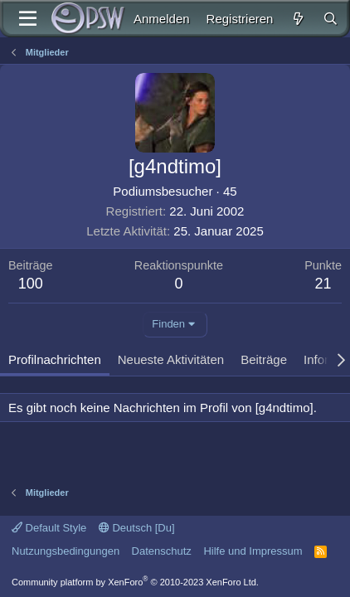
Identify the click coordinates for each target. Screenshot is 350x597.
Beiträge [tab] (264, 359)
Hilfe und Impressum (252, 551)
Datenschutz (162, 551)
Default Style (49, 528)
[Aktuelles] (297, 19)
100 (30, 283)
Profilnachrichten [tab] (54, 359)
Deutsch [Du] (137, 528)
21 (323, 283)
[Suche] (330, 19)
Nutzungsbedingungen (65, 551)
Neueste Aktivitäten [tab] (171, 359)
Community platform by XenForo (135, 582)
